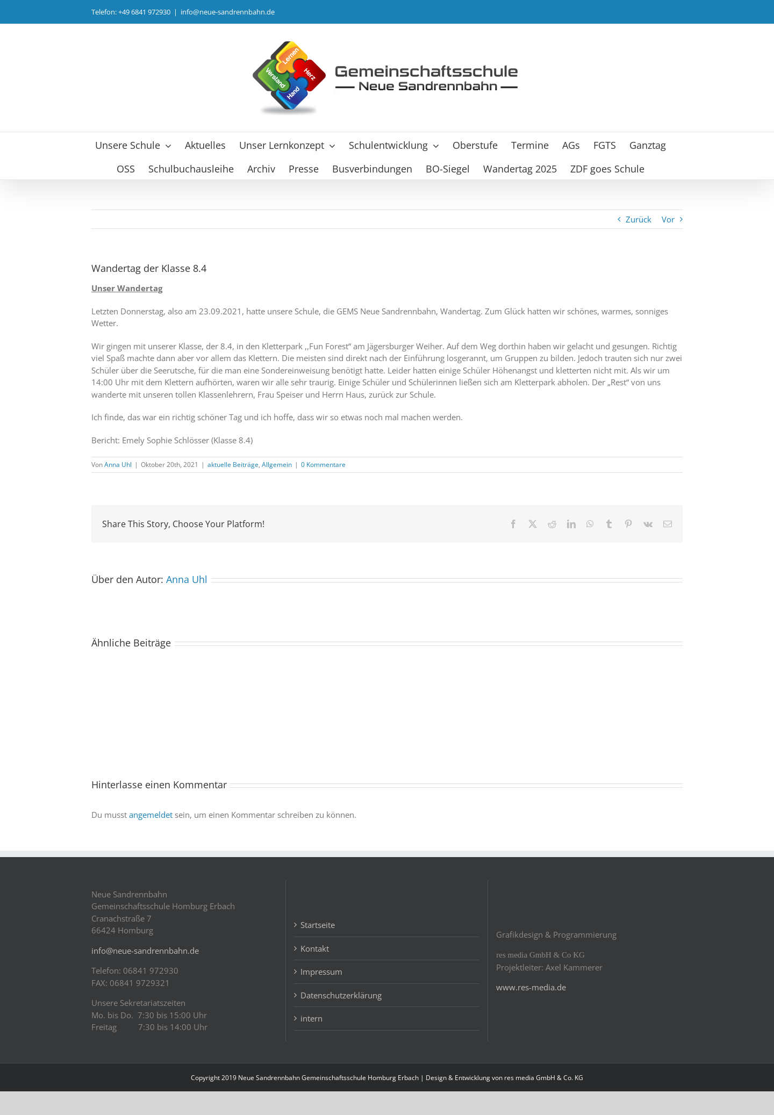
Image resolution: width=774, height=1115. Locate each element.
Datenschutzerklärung (341, 1018)
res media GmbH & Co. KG (543, 1101)
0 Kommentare (323, 464)
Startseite (317, 949)
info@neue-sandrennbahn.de (228, 12)
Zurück (638, 219)
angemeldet (151, 814)
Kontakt (314, 972)
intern (311, 1042)
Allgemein (277, 464)
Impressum (321, 995)
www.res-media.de (531, 1011)
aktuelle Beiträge (233, 464)
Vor (668, 219)
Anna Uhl (118, 464)
